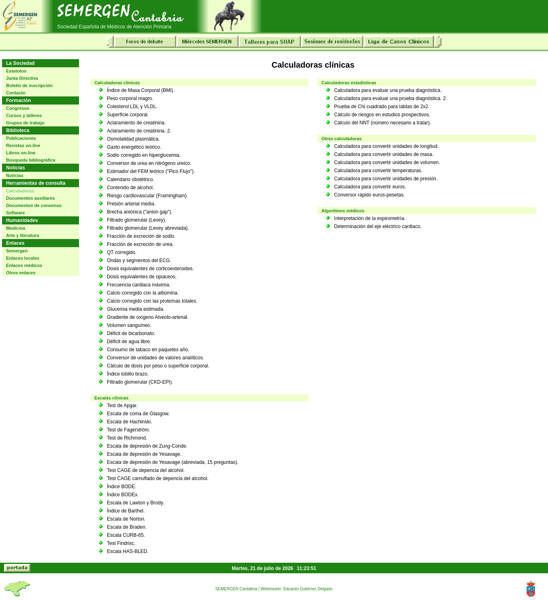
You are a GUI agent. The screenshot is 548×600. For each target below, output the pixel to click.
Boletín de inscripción (29, 85)
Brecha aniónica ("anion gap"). (140, 212)
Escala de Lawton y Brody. (135, 503)
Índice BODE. (121, 486)
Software (15, 212)
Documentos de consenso (34, 205)
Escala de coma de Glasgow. (138, 413)
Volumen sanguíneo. (129, 325)
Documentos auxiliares (30, 198)
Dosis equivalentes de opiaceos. (142, 277)
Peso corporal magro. (130, 98)
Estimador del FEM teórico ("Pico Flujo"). (151, 171)
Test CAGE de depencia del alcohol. (146, 470)
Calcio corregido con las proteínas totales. (152, 301)
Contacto (16, 92)
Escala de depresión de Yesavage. (144, 454)
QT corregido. (121, 252)
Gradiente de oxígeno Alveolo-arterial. (147, 317)
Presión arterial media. (131, 204)
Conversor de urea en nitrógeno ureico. (149, 163)
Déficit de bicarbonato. (131, 333)
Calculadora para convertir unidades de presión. (386, 178)
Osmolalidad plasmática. (133, 139)
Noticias (14, 175)
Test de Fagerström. (128, 430)
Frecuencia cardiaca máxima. (139, 285)
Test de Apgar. (122, 405)
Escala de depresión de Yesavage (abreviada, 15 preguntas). (173, 462)
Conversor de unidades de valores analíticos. (155, 358)
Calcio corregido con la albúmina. (143, 293)
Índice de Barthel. (126, 511)
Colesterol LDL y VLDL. (132, 106)
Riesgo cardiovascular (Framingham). (147, 196)
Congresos (17, 108)
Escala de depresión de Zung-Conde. (147, 446)
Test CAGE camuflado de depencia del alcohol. (158, 478)
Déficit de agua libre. (129, 341)
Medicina (15, 228)
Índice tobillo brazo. (128, 374)
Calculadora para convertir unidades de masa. (383, 154)
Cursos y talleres (24, 115)
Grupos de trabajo (25, 122)
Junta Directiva (22, 78)
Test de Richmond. (127, 438)
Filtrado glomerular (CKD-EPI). (140, 382)
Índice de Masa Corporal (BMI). (141, 90)
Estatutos (16, 70)
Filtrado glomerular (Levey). (136, 220)
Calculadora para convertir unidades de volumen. (387, 162)
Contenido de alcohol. (130, 187)
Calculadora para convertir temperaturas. (378, 170)
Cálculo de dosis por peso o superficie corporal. (158, 366)
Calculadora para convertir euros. (370, 187)
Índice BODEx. (123, 495)
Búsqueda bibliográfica (30, 160)
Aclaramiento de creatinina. (136, 123)
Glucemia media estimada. (135, 309)
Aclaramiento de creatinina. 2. (139, 131)
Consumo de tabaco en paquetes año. (148, 349)
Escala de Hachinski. (129, 422)
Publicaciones (21, 138)
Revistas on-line (23, 145)
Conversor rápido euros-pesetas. (369, 195)
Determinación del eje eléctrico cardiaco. (378, 226)
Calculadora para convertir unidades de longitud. (386, 146)
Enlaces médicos (24, 265)
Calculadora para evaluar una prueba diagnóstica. (388, 90)
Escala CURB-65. (126, 535)
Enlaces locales (22, 258)
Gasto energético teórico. (134, 147)
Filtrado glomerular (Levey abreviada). (148, 228)
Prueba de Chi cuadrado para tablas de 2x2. (382, 106)
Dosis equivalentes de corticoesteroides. (150, 268)
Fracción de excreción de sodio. (141, 236)
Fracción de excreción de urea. (140, 244)
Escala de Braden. (127, 527)
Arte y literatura (22, 235)
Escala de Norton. (126, 519)
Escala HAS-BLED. (128, 551)
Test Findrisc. (121, 543)
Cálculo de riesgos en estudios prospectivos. (382, 114)
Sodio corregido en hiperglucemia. (144, 155)
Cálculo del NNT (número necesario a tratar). (382, 123)
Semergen (17, 250)
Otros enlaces (21, 272)
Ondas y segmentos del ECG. (139, 260)
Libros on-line (21, 152)
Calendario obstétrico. (130, 179)
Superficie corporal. (128, 114)
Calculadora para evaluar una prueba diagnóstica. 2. (390, 98)
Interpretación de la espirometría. (369, 218)
